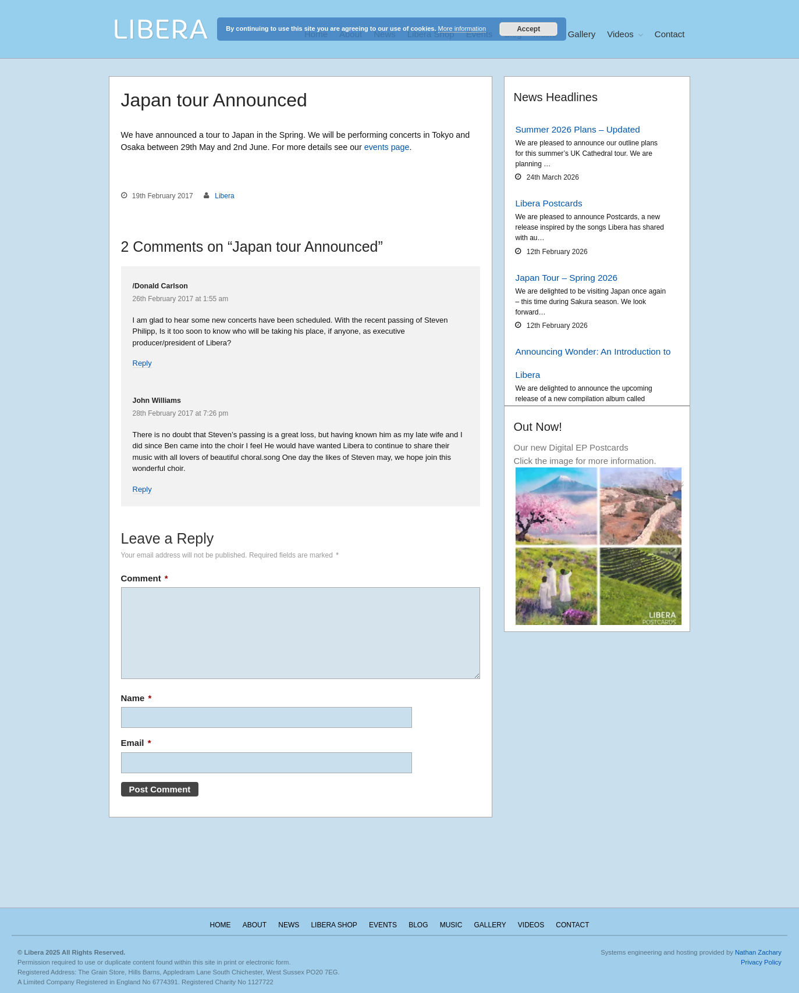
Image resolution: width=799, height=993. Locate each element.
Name (136, 698)
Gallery (582, 34)
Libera (224, 196)
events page (387, 147)
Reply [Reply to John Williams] (142, 489)
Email (136, 743)
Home (220, 925)
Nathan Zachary (758, 952)
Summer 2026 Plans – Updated (577, 129)
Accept (528, 29)
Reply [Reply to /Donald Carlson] (142, 363)
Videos (620, 34)
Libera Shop (334, 925)
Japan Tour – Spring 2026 (566, 278)
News (288, 925)
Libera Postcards (548, 203)
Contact (670, 34)
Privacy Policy (761, 962)
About (255, 925)
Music (451, 925)
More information (462, 28)
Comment (144, 578)
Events (383, 925)
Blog (418, 925)
